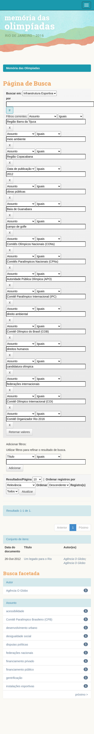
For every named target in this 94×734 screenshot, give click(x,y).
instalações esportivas (20, 686)
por (8, 98)
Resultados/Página (19, 479)
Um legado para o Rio (38, 559)
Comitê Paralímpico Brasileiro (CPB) (29, 619)
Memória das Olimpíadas (23, 68)
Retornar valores (19, 432)
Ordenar (41, 485)
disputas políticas (17, 644)
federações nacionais (19, 652)
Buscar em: (14, 93)
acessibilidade (15, 611)
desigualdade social (18, 636)
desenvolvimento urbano (21, 627)
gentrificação (14, 677)
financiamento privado (20, 661)
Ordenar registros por (60, 479)
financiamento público (20, 669)
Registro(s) (77, 485)
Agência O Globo (74, 559)
